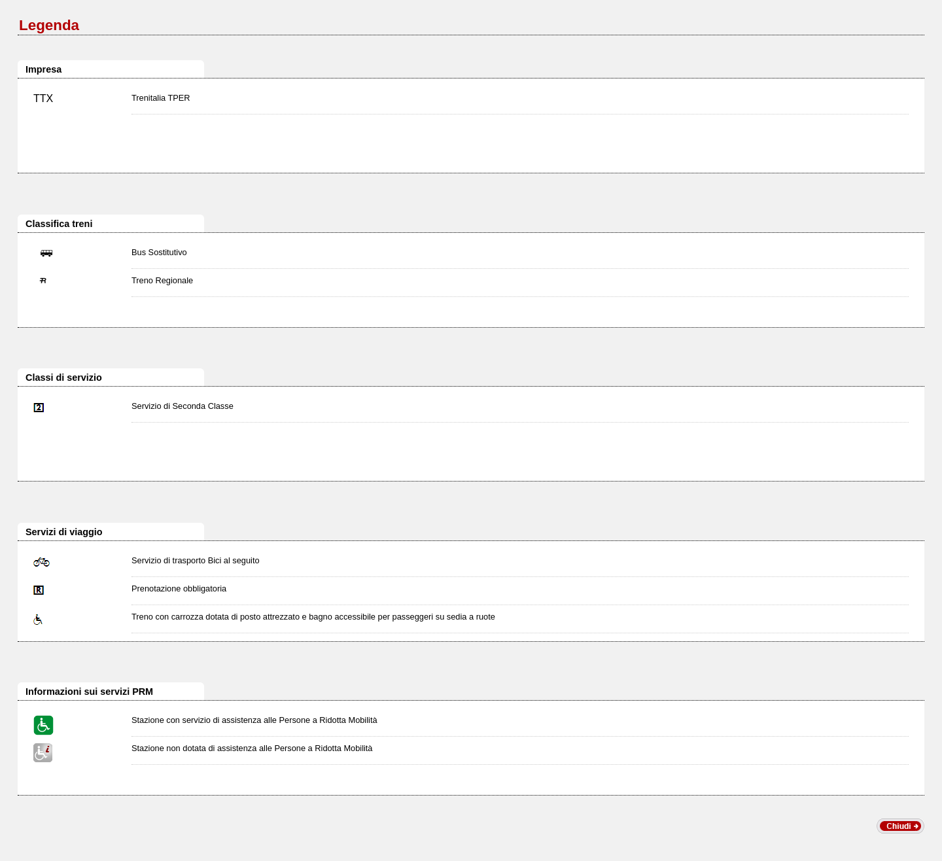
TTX (43, 98)
